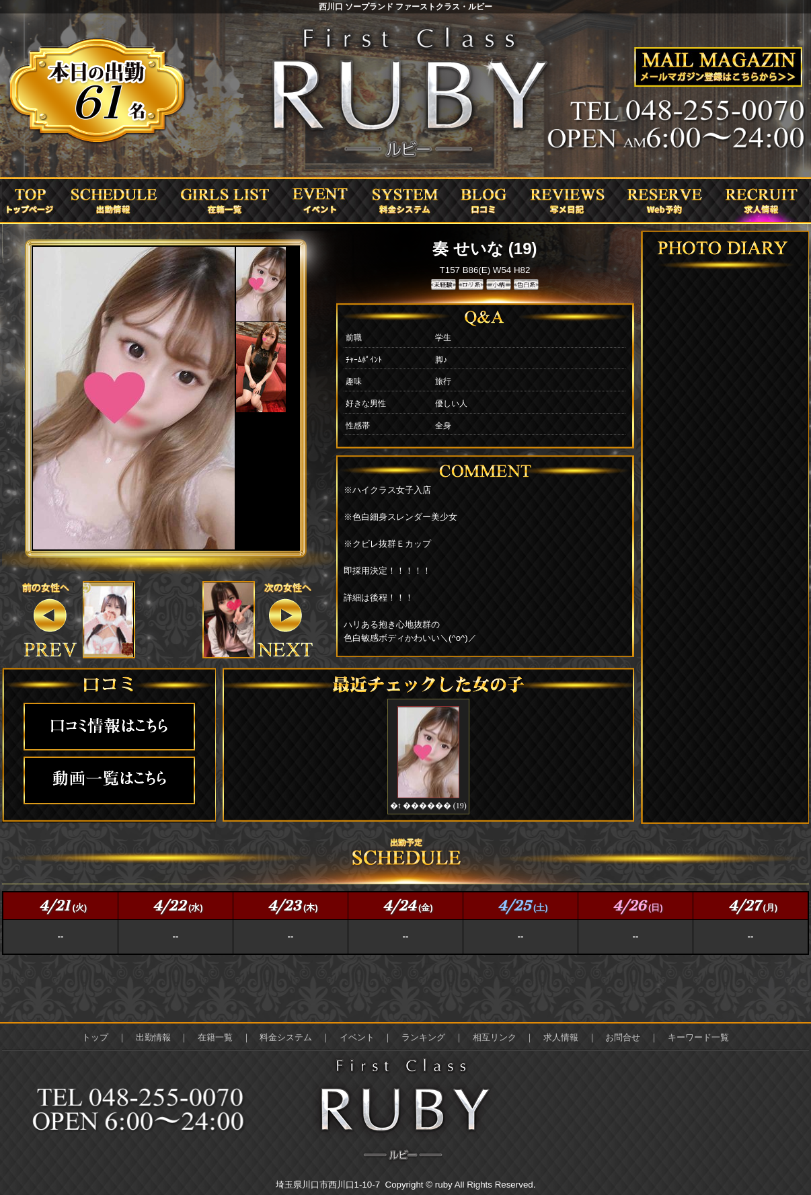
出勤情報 (153, 1037)
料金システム (286, 1037)
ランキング (423, 1037)
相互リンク (494, 1037)
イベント (357, 1037)
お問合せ (622, 1037)
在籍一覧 (215, 1037)
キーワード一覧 (698, 1037)
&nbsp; (108, 619)
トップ (95, 1037)
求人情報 (560, 1037)
